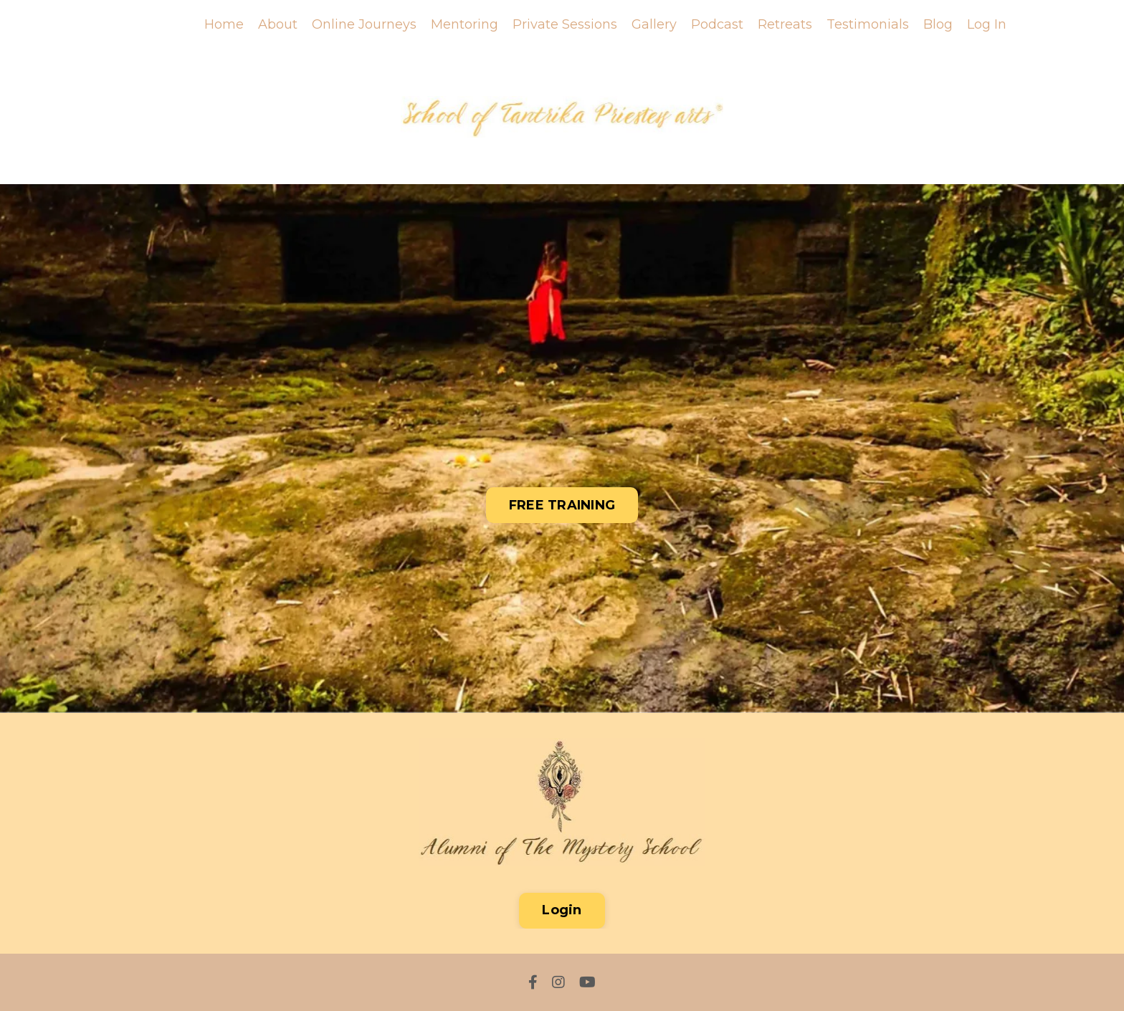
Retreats (785, 24)
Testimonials (868, 24)
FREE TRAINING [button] (562, 505)
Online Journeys (364, 24)
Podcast (717, 24)
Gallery (654, 24)
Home (224, 24)
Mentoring (464, 24)
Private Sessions (565, 24)
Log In (986, 24)
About (277, 24)
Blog (938, 24)
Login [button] (561, 910)
